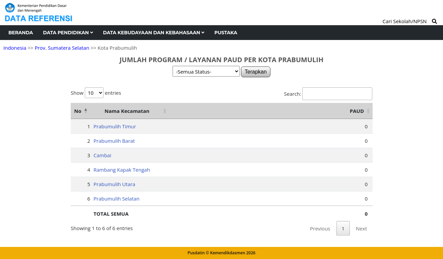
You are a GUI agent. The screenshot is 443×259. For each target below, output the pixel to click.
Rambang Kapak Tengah (121, 169)
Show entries (96, 92)
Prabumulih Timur (114, 126)
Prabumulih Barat (114, 140)
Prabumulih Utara (114, 184)
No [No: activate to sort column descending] (77, 110)
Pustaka (225, 33)
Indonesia (14, 47)
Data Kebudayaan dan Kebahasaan (153, 33)
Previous (320, 228)
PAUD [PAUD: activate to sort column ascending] (357, 110)
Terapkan (256, 72)
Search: (328, 93)
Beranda (20, 33)
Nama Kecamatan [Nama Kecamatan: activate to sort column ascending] (127, 110)
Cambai (102, 155)
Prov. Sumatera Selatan (62, 47)
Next (361, 228)
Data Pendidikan (68, 33)
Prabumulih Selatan (116, 198)
